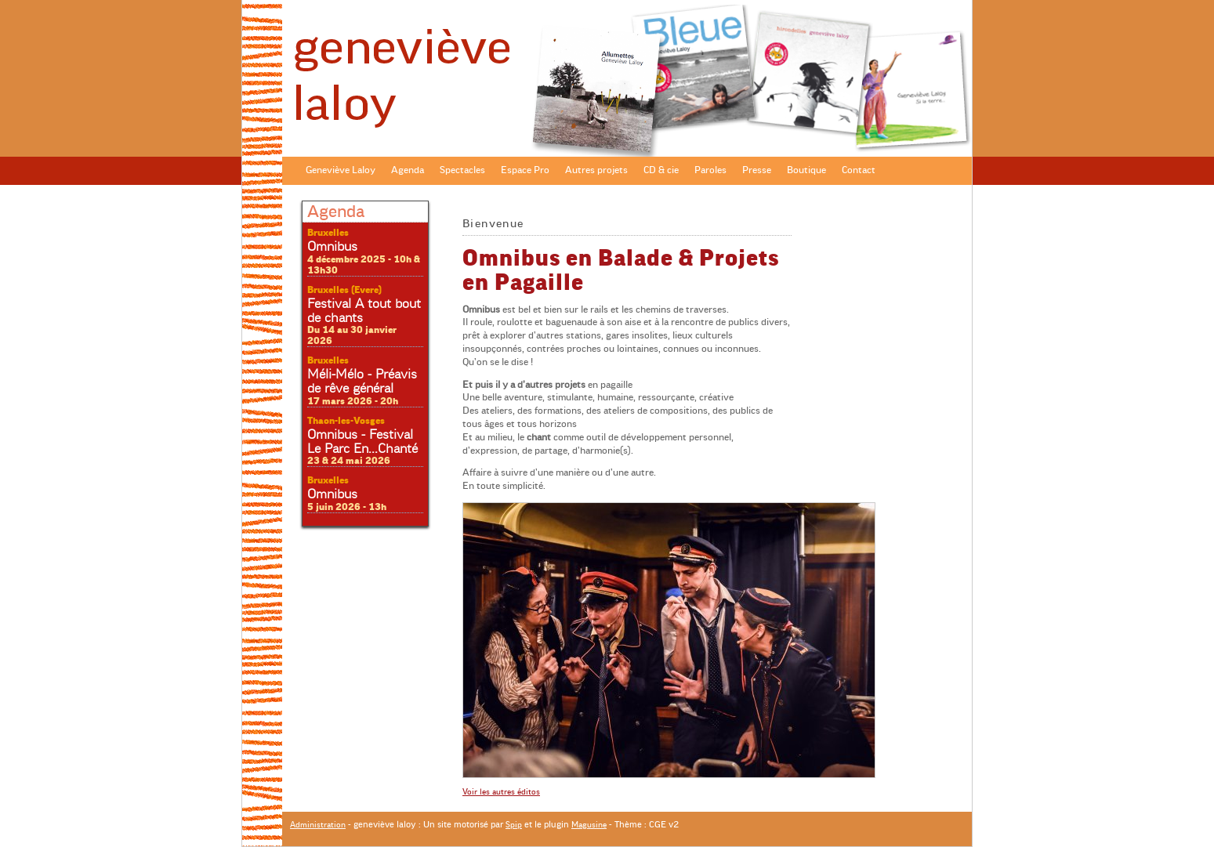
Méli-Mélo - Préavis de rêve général (362, 381)
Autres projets (596, 170)
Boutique (806, 170)
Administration (318, 824)
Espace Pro (525, 170)
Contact (858, 170)
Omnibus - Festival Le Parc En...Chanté (362, 442)
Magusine (589, 824)
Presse (756, 170)
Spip (514, 824)
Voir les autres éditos (501, 791)
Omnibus (332, 247)
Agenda (407, 170)
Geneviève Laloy (340, 170)
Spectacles (462, 170)
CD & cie (661, 170)
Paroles (710, 170)
